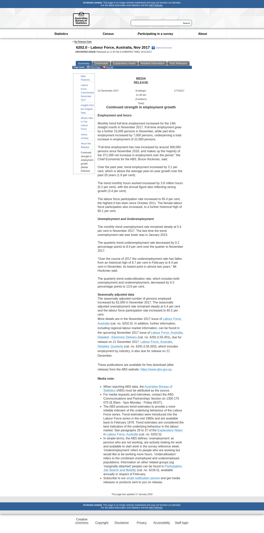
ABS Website (155, 5)
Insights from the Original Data (87, 109)
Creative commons (81, 521)
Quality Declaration (162, 48)
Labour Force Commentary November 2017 (87, 92)
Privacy (142, 522)
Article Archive (85, 136)
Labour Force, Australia (122, 434)
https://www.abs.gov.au (156, 369)
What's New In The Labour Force (87, 124)
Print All (108, 67)
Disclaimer (122, 522)
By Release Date (83, 41)
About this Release (86, 145)
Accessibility (161, 522)
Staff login (181, 522)
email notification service (143, 478)
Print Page (93, 67)
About (202, 33)
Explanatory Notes (170, 430)
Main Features (85, 78)
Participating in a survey (155, 33)
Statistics (61, 33)
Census (108, 33)
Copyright (101, 522)
